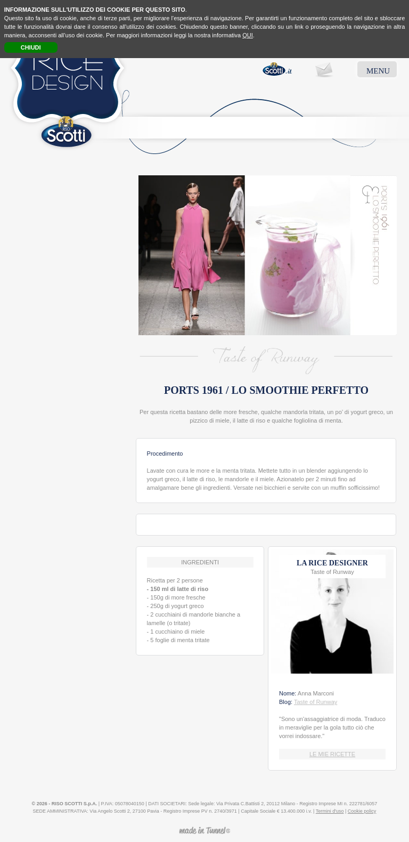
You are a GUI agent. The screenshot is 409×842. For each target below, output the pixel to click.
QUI (247, 35)
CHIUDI (31, 47)
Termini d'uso (330, 811)
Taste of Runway (315, 702)
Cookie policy (362, 811)
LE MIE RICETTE (332, 754)
